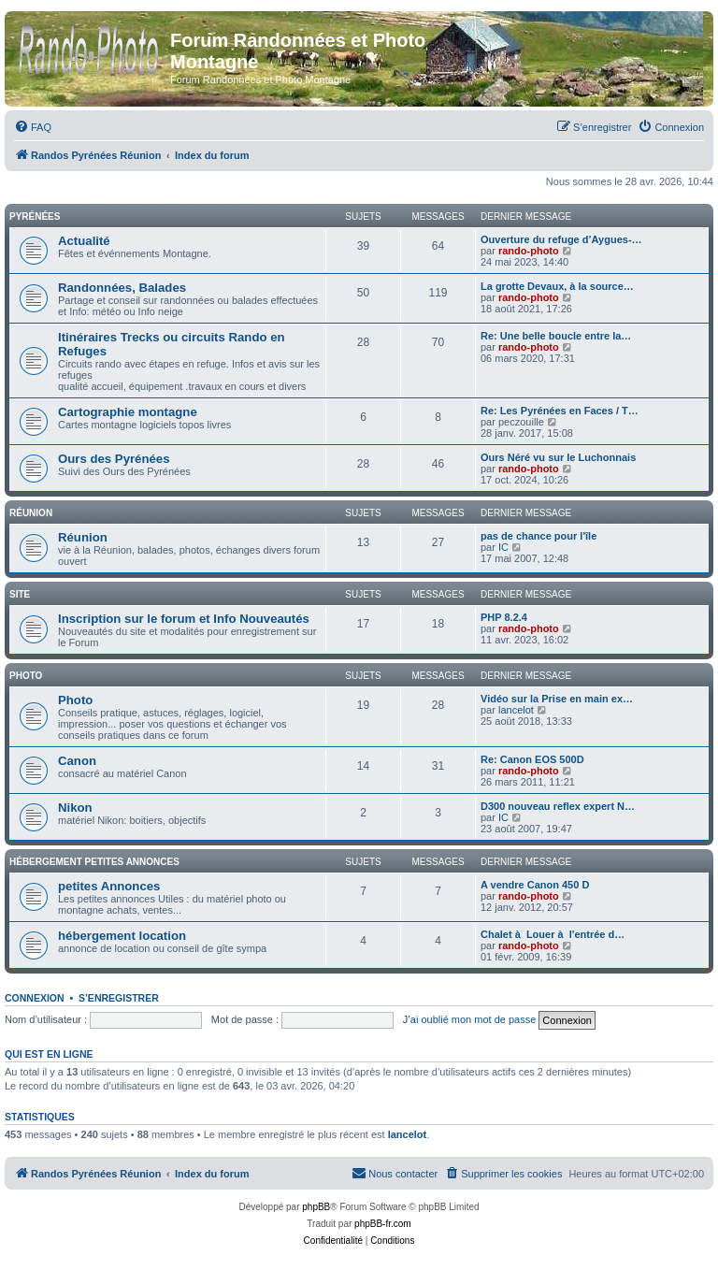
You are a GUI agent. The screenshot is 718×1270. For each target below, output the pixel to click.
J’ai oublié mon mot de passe (469, 1019)
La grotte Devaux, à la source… (557, 286)
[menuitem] (32, 127)
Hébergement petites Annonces (94, 862)
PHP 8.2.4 (504, 617)
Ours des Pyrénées (114, 459)
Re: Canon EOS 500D (532, 759)
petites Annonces (109, 886)
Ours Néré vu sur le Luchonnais (558, 457)
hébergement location (122, 936)
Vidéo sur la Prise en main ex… (557, 698)
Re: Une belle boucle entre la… (556, 335)
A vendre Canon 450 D (535, 884)
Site (19, 594)
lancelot (516, 709)
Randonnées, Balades (122, 288)
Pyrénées (34, 216)
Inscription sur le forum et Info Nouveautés (183, 619)
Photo (25, 676)
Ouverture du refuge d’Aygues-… (561, 239)
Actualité (84, 241)
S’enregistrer (119, 997)
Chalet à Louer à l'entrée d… (553, 934)
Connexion (35, 997)
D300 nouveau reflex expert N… (558, 806)
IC (503, 547)
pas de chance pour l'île (538, 535)
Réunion (30, 513)
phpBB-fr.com (382, 1224)
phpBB (316, 1207)
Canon (77, 761)
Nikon (75, 808)
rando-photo (528, 250)
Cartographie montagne (127, 412)
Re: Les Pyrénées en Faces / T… (560, 410)
